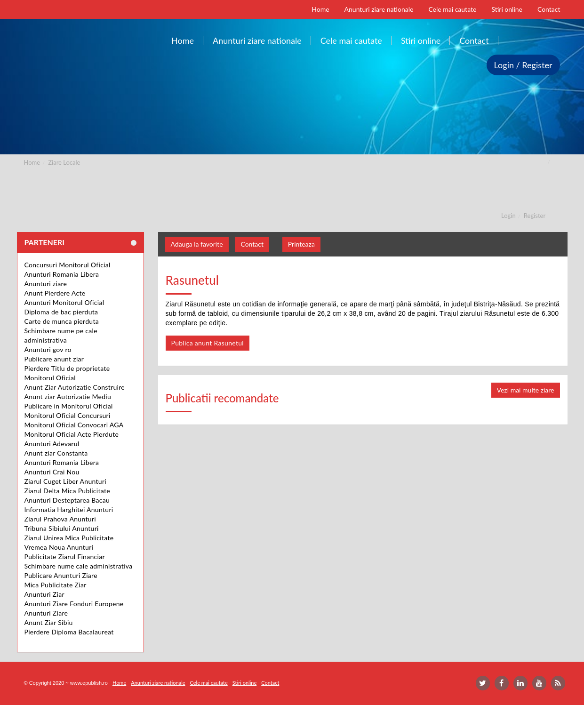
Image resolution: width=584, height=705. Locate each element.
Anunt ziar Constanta (56, 453)
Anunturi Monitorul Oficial (64, 302)
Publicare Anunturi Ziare (60, 575)
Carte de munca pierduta (61, 321)
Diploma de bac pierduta (61, 312)
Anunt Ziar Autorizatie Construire (74, 387)
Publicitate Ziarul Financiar (64, 557)
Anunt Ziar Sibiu (48, 622)
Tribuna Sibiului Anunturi (61, 528)
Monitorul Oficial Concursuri (67, 415)
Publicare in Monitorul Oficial (68, 406)
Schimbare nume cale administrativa (78, 566)
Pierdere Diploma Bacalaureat (69, 632)
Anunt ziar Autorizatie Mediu (68, 397)
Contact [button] (252, 244)
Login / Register (523, 65)
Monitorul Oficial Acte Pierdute (71, 434)
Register (534, 215)
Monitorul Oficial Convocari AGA (74, 425)
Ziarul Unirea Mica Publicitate (69, 538)
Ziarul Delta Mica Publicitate (67, 491)
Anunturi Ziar (44, 594)
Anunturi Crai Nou (52, 472)
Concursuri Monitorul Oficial (67, 265)
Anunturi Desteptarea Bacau (67, 500)
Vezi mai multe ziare (525, 390)
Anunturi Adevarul (52, 444)
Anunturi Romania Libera (61, 274)
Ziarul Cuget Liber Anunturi (65, 481)
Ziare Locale (64, 162)
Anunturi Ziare (46, 613)
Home (32, 162)
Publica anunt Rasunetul (207, 343)
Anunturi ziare (45, 284)
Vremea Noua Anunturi (59, 547)
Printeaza (301, 244)
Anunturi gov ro (48, 349)
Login (508, 215)
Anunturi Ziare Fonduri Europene (74, 604)
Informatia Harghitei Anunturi (68, 509)
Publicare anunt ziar (54, 359)
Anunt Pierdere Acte (55, 293)
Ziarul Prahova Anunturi (60, 519)
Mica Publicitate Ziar (55, 585)
